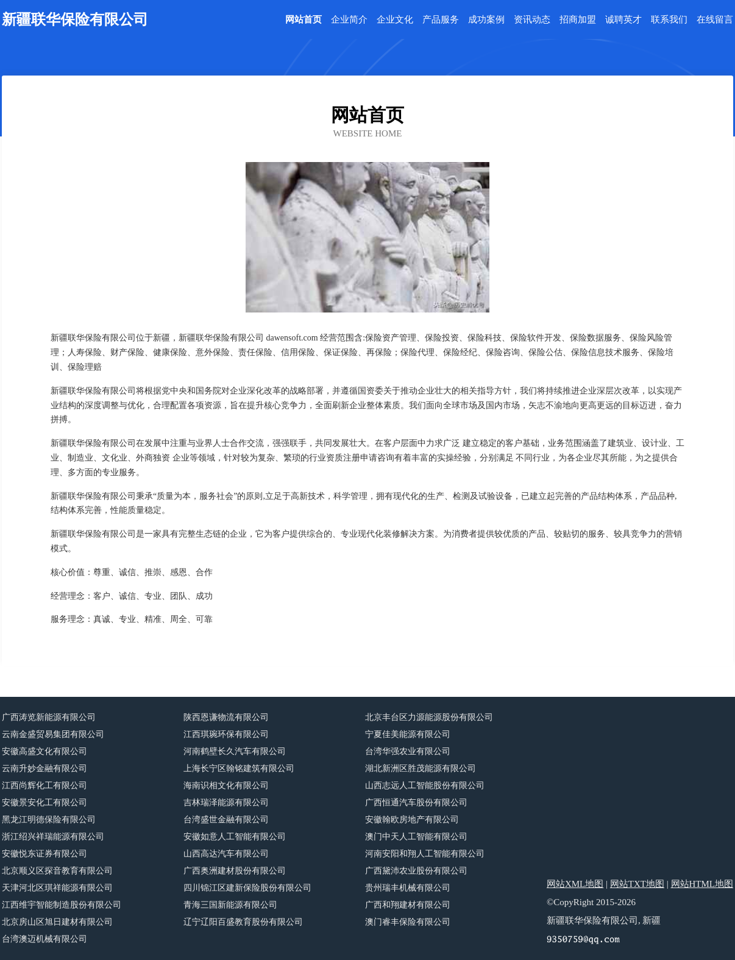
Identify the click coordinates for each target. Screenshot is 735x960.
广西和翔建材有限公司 (407, 904)
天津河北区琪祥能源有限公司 (57, 887)
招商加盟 (577, 19)
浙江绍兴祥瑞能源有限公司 (53, 836)
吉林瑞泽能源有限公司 (226, 802)
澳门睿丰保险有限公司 (407, 921)
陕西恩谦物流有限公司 (226, 717)
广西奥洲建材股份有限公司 (234, 870)
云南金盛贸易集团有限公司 (53, 734)
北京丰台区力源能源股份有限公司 (429, 717)
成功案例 (486, 19)
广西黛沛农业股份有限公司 (416, 870)
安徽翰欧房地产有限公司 (412, 819)
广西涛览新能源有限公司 (49, 717)
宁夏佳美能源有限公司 (407, 734)
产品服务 (440, 19)
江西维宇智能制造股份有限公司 (61, 904)
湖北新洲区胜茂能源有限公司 (420, 768)
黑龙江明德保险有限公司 (49, 819)
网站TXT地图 (637, 884)
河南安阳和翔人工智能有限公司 (425, 853)
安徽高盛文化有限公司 (44, 751)
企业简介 (349, 19)
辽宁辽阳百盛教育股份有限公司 (243, 921)
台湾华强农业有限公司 (407, 751)
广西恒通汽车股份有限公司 (416, 802)
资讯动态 (532, 19)
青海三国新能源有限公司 (230, 904)
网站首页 (303, 19)
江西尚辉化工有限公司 (44, 785)
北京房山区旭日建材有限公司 (57, 921)
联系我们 (669, 19)
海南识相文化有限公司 (226, 785)
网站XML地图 (575, 884)
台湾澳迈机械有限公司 (44, 939)
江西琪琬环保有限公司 (226, 734)
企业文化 (395, 19)
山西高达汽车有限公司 (226, 853)
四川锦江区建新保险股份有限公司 (247, 887)
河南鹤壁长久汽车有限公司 (234, 751)
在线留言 (715, 19)
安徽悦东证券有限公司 (44, 853)
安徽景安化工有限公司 (44, 802)
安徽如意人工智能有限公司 (234, 836)
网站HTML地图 (702, 884)
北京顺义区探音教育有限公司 (57, 870)
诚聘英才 (623, 19)
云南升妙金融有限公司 (44, 768)
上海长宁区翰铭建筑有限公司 (238, 768)
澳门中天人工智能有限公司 (416, 836)
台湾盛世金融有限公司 (226, 819)
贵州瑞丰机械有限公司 (407, 887)
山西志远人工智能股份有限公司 (425, 785)
